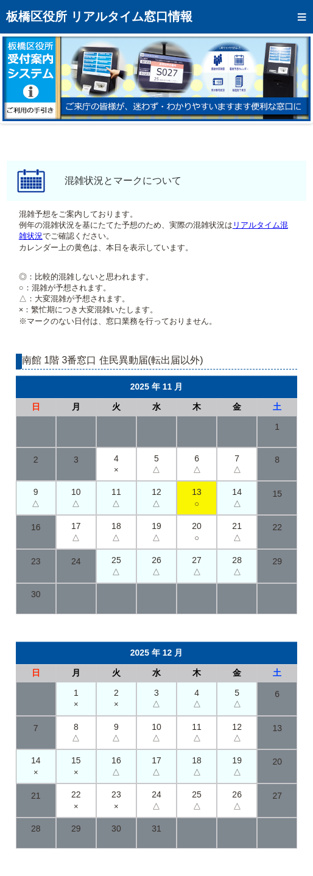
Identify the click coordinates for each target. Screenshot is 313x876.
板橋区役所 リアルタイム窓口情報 (99, 16)
